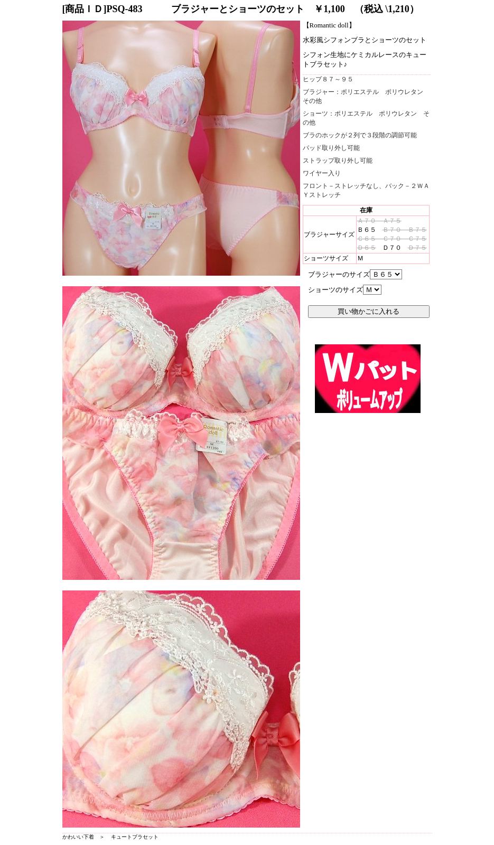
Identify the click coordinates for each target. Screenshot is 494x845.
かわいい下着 (78, 837)
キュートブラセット (135, 837)
